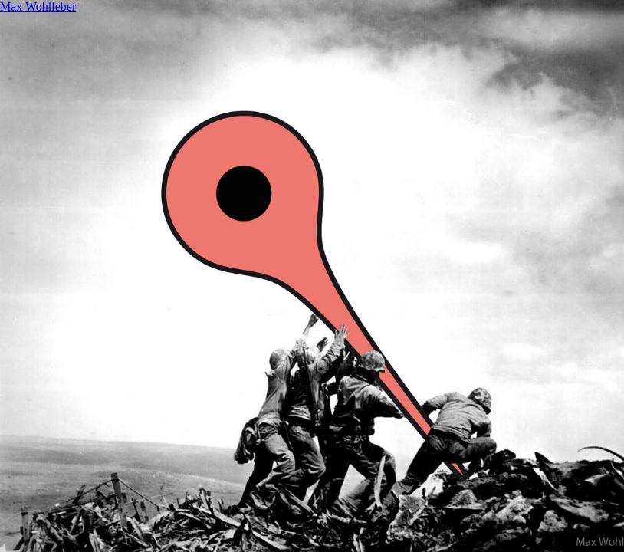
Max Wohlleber (38, 6)
